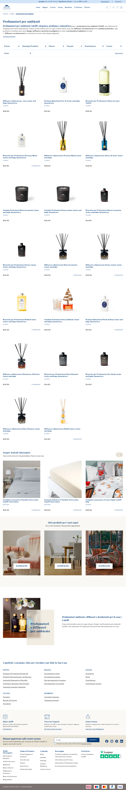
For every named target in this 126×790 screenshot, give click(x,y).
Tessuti (22, 763)
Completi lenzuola (51, 697)
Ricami (87, 7)
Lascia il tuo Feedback (95, 729)
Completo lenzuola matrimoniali (16, 684)
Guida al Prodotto (27, 751)
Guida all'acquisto (7, 752)
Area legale (59, 751)
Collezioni (78, 7)
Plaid (88, 677)
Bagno (45, 7)
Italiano (119, 2)
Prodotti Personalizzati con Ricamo (17, 677)
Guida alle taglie (26, 769)
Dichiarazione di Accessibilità (65, 766)
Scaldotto (90, 674)
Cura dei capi (24, 760)
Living (60, 7)
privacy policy (87, 744)
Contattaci (7, 729)
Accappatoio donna (52, 677)
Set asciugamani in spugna (55, 680)
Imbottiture (24, 766)
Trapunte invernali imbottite (14, 687)
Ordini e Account (9, 761)
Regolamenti (7, 779)
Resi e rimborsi (8, 768)
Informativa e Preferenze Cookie (66, 763)
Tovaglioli (7, 704)
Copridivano (90, 680)
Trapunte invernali (51, 700)
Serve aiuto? (105, 1)
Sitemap (43, 760)
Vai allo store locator (53, 729)
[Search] (107, 7)
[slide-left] (117, 454)
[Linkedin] (121, 741)
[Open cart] (121, 7)
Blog (42, 754)
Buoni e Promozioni (10, 776)
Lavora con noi (45, 769)
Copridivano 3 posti (93, 684)
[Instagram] (111, 741)
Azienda (43, 757)
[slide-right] (121, 454)
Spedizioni (6, 765)
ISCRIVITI (93, 740)
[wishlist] (117, 7)
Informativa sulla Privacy (64, 760)
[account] (113, 7)
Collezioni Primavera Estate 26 (15, 674)
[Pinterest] (116, 741)
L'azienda (44, 751)
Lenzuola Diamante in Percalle (15, 680)
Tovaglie (6, 697)
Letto (38, 7)
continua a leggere (9, 36)
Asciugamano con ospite (54, 684)
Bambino (68, 7)
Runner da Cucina (10, 700)
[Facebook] (106, 741)
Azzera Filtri (119, 53)
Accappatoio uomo (52, 674)
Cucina (53, 7)
